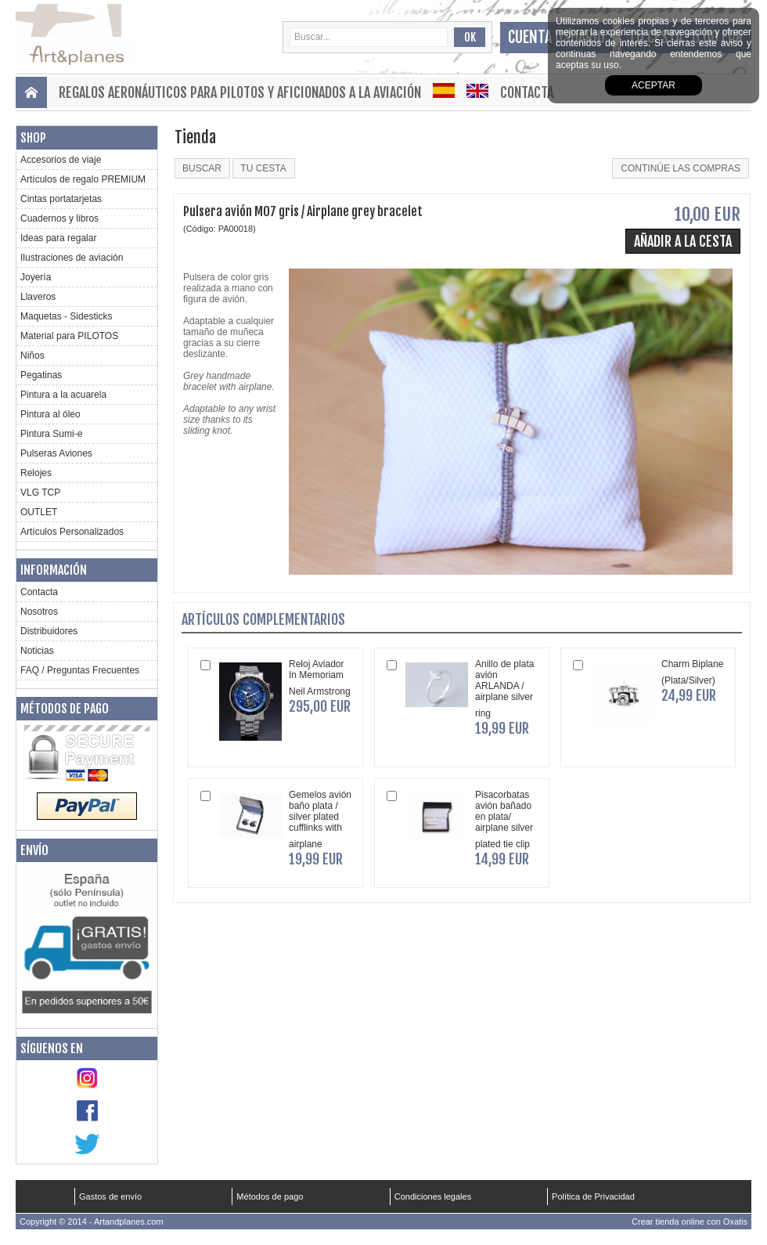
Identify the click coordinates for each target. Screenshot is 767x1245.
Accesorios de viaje (60, 159)
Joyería (35, 277)
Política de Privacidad (593, 1196)
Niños (32, 355)
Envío (34, 850)
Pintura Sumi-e (51, 433)
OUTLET (38, 512)
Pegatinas (41, 375)
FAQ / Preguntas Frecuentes (79, 670)
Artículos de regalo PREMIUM (83, 179)
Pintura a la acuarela (63, 394)
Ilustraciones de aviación (71, 257)
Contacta (526, 92)
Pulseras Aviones (56, 453)
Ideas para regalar (58, 238)
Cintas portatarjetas (61, 198)
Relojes (36, 472)
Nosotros (39, 611)
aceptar (653, 85)
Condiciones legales (432, 1196)
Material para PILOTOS (69, 335)
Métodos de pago (64, 708)
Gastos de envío (110, 1196)
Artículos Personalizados (72, 531)
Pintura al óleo (50, 414)
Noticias (37, 650)
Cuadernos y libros (59, 218)
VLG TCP (40, 492)
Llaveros (38, 296)
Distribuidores (48, 631)
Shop (33, 138)
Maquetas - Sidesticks (66, 316)
